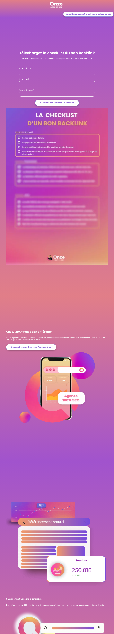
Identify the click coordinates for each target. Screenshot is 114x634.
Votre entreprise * (26, 90)
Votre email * (24, 79)
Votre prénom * (25, 68)
